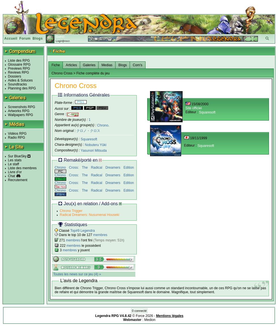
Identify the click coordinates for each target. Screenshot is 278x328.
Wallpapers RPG (20, 115)
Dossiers (14, 76)
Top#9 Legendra (82, 231)
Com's (137, 65)
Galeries (89, 65)
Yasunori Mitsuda (94, 151)
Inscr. (66, 41)
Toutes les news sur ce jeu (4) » (77, 274)
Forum (25, 38)
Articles (71, 65)
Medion (149, 320)
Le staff (13, 164)
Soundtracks (17, 84)
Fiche (56, 65)
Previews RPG (19, 68)
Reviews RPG (18, 72)
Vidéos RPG (17, 134)
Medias (106, 65)
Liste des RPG (19, 61)
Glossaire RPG (19, 65)
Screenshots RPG (21, 107)
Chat (11, 176)
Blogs (38, 38)
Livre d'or (15, 172)
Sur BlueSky (19, 156)
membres (100, 235)
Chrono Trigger (71, 211)
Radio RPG (16, 138)
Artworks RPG (18, 111)
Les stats (15, 160)
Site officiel (193, 108)
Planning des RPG (22, 88)
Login (59, 41)
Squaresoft (89, 139)
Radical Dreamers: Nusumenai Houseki (89, 215)
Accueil (10, 38)
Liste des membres (22, 168)
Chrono (102, 125)
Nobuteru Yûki (95, 145)
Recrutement (17, 180)
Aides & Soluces (20, 80)
